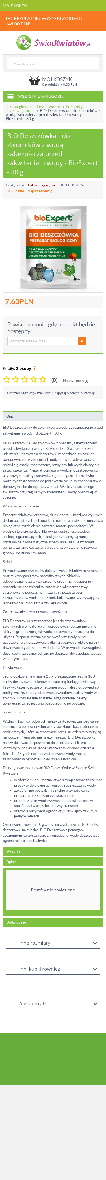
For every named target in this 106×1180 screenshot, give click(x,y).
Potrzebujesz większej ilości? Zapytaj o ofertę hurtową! (51, 393)
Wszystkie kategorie (35, 95)
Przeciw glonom (20, 110)
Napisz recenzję (40, 191)
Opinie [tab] (11, 862)
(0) (54, 380)
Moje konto (15, 5)
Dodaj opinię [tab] (16, 922)
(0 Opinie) (16, 191)
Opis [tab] (10, 416)
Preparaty (74, 106)
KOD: (65, 185)
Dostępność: (16, 185)
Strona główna (19, 106)
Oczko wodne (49, 106)
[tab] (53, 892)
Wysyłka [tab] (13, 851)
